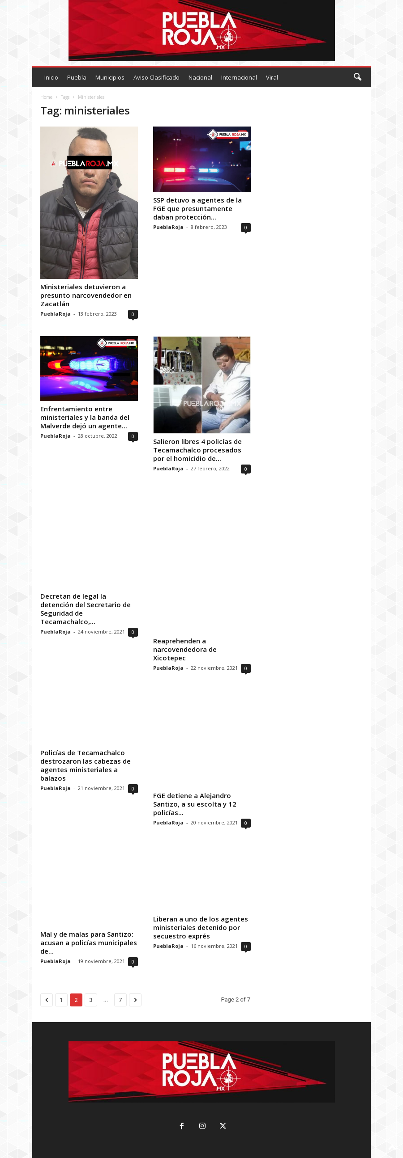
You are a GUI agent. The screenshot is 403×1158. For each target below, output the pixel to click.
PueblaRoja (55, 313)
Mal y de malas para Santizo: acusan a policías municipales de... (88, 942)
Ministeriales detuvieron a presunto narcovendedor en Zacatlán (86, 295)
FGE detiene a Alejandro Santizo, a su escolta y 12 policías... (194, 803)
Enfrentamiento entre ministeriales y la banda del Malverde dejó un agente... (84, 417)
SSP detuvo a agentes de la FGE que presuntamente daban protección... (197, 208)
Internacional (239, 77)
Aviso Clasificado (156, 77)
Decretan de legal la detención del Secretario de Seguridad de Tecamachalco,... (85, 609)
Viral (272, 77)
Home (46, 97)
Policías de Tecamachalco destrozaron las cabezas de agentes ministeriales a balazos (85, 765)
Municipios (109, 77)
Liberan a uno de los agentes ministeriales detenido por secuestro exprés (200, 927)
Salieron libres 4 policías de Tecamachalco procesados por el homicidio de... (197, 450)
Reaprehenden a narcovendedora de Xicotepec (185, 649)
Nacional (200, 77)
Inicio (51, 77)
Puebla (76, 77)
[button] (357, 77)
